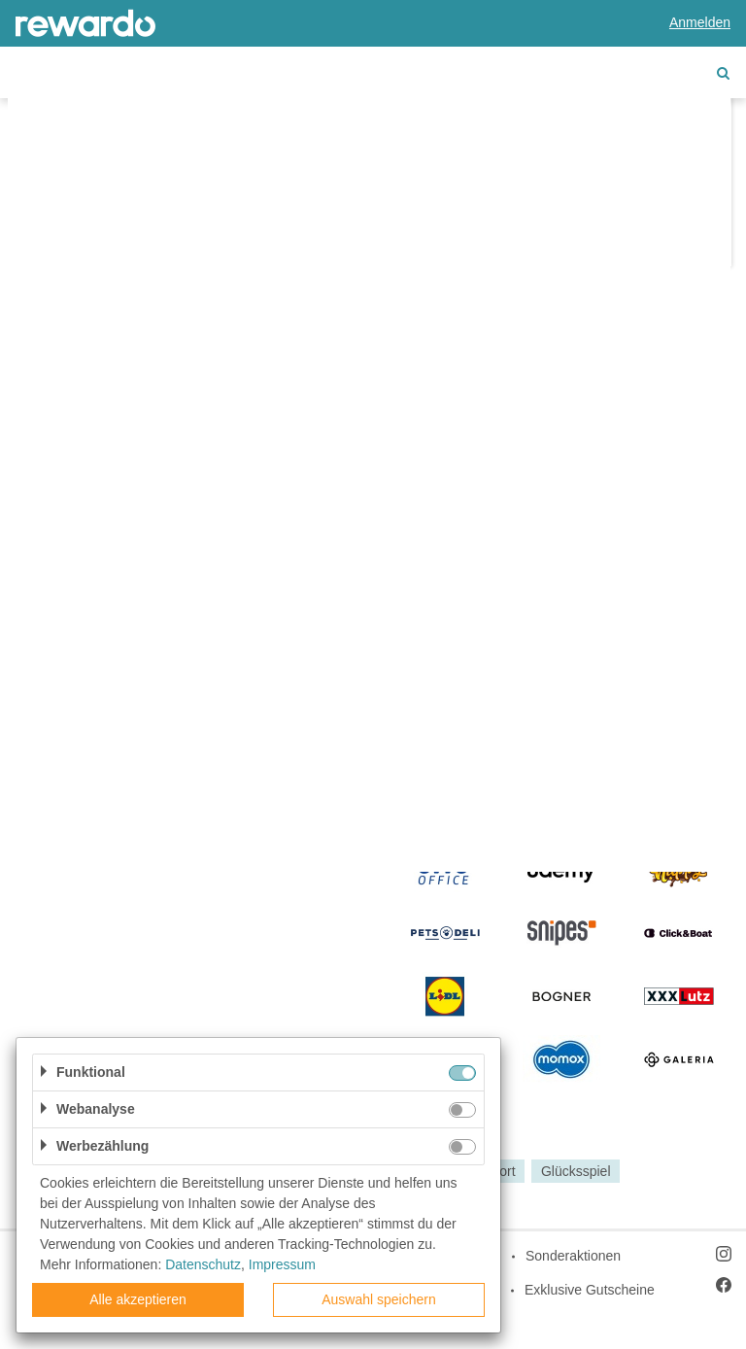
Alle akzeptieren (137, 1299)
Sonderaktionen (573, 1255)
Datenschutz (203, 1264)
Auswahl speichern (379, 1299)
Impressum (282, 1264)
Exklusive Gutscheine (590, 1289)
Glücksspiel (576, 1171)
